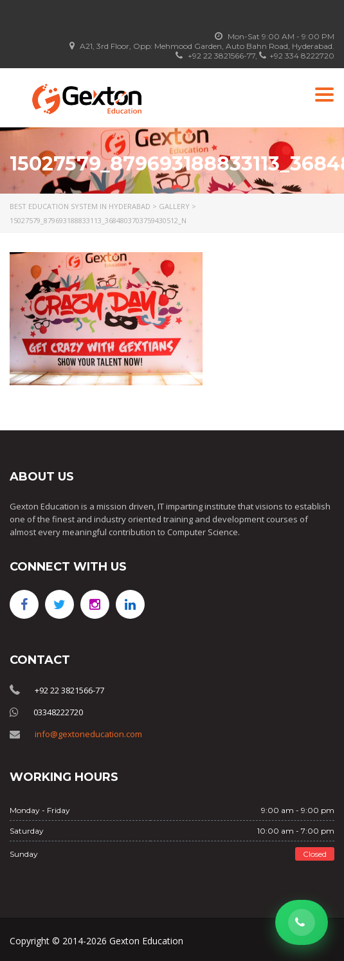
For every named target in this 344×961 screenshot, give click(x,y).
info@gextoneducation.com (88, 734)
